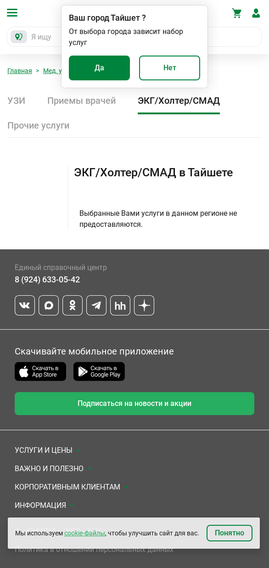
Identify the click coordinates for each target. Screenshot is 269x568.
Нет (169, 67)
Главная (19, 70)
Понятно (229, 533)
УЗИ (16, 100)
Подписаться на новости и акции (134, 403)
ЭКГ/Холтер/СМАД (179, 100)
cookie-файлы (84, 533)
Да (99, 67)
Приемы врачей (81, 100)
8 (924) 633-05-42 (47, 279)
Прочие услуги (38, 125)
